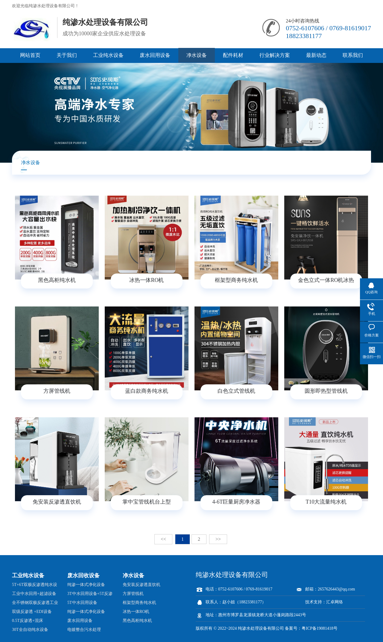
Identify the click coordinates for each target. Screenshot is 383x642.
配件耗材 (233, 55)
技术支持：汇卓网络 (324, 602)
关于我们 (67, 55)
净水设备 (196, 55)
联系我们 (353, 55)
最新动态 (316, 55)
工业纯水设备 (108, 55)
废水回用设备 (155, 55)
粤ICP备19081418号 (320, 628)
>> (218, 539)
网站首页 (30, 55)
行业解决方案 (274, 55)
